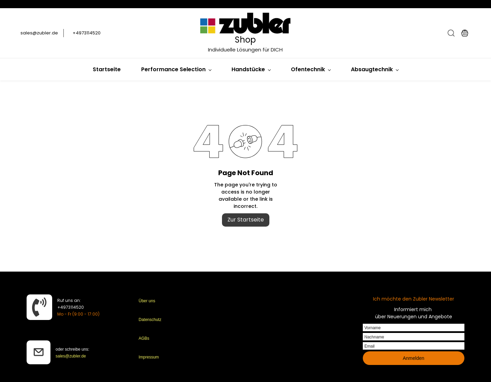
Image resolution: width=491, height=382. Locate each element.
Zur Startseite (245, 220)
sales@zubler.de (71, 356)
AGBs (144, 338)
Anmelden (413, 358)
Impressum (149, 357)
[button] (451, 33)
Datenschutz (150, 319)
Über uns (147, 301)
